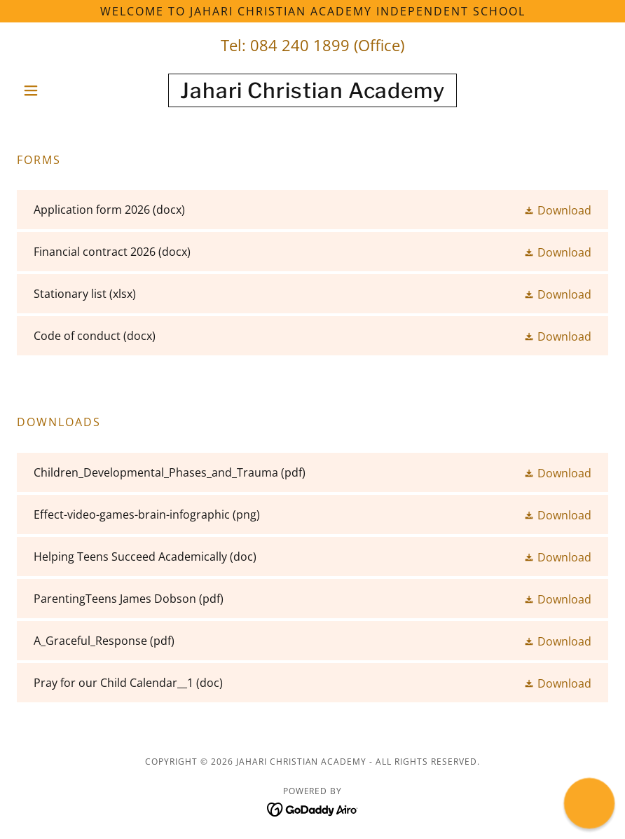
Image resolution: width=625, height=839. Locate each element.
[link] (313, 94)
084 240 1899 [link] (300, 44)
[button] (61, 90)
